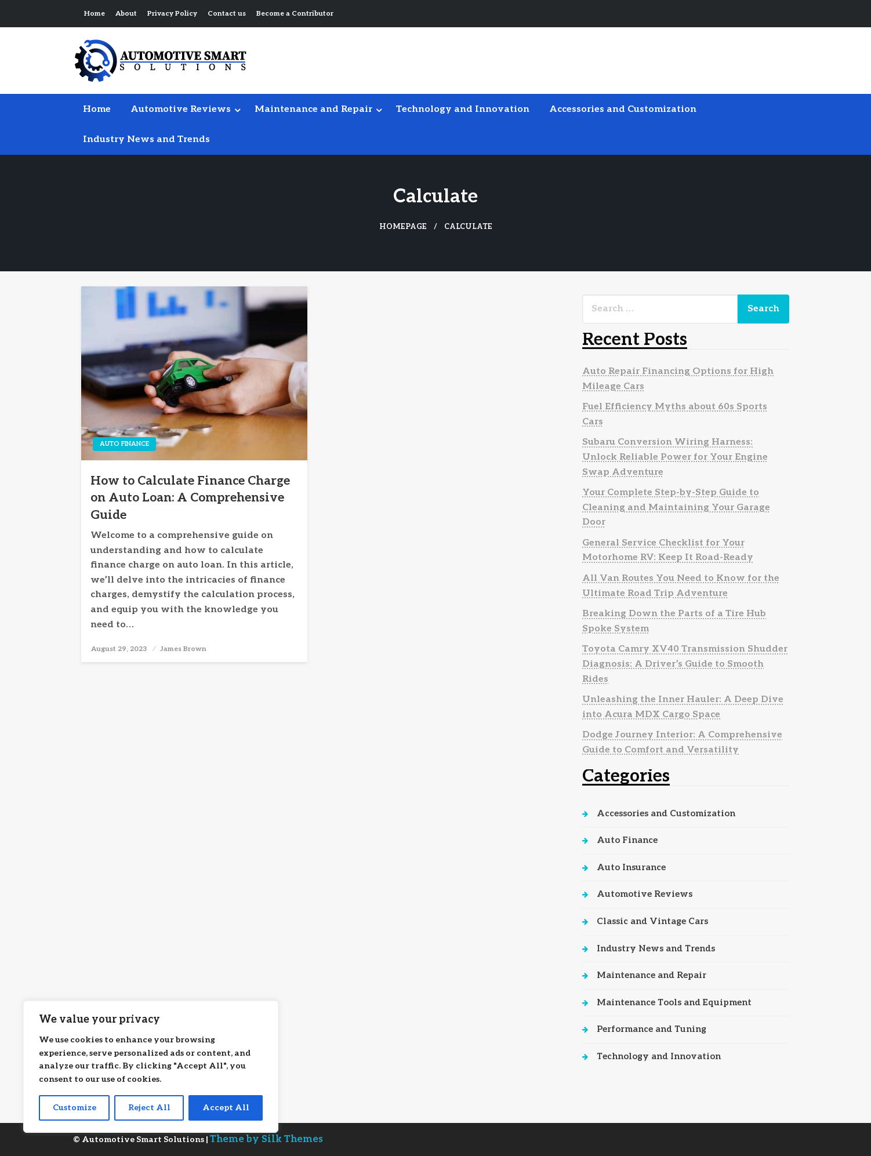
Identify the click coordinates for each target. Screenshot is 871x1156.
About (126, 13)
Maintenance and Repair (313, 109)
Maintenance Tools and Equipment (674, 1002)
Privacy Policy (172, 13)
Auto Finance (124, 444)
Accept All (225, 1108)
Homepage (403, 227)
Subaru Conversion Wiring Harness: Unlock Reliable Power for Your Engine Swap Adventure (675, 457)
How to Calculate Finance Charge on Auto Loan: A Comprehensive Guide (190, 498)
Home (94, 13)
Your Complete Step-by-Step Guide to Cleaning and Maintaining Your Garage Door (676, 507)
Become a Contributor (294, 13)
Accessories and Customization (622, 109)
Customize (74, 1108)
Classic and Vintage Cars (652, 921)
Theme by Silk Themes (266, 1139)
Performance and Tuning (651, 1029)
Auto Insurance (631, 867)
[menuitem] (97, 109)
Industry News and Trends (146, 139)
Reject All (149, 1108)
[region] (150, 1067)
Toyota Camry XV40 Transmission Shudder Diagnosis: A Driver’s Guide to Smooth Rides (684, 664)
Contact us (227, 13)
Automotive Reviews (180, 109)
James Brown (183, 649)
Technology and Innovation (462, 109)
